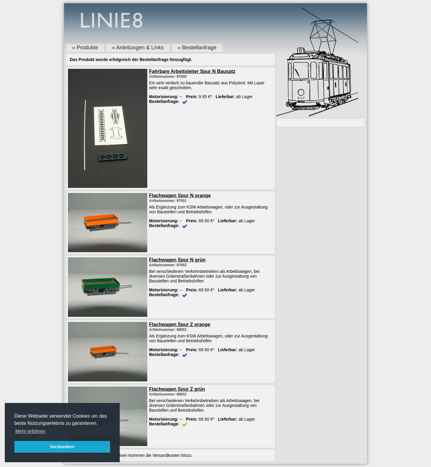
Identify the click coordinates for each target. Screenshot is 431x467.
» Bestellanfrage (196, 48)
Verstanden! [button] (62, 446)
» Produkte (85, 48)
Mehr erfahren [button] (30, 431)
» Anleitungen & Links (138, 48)
